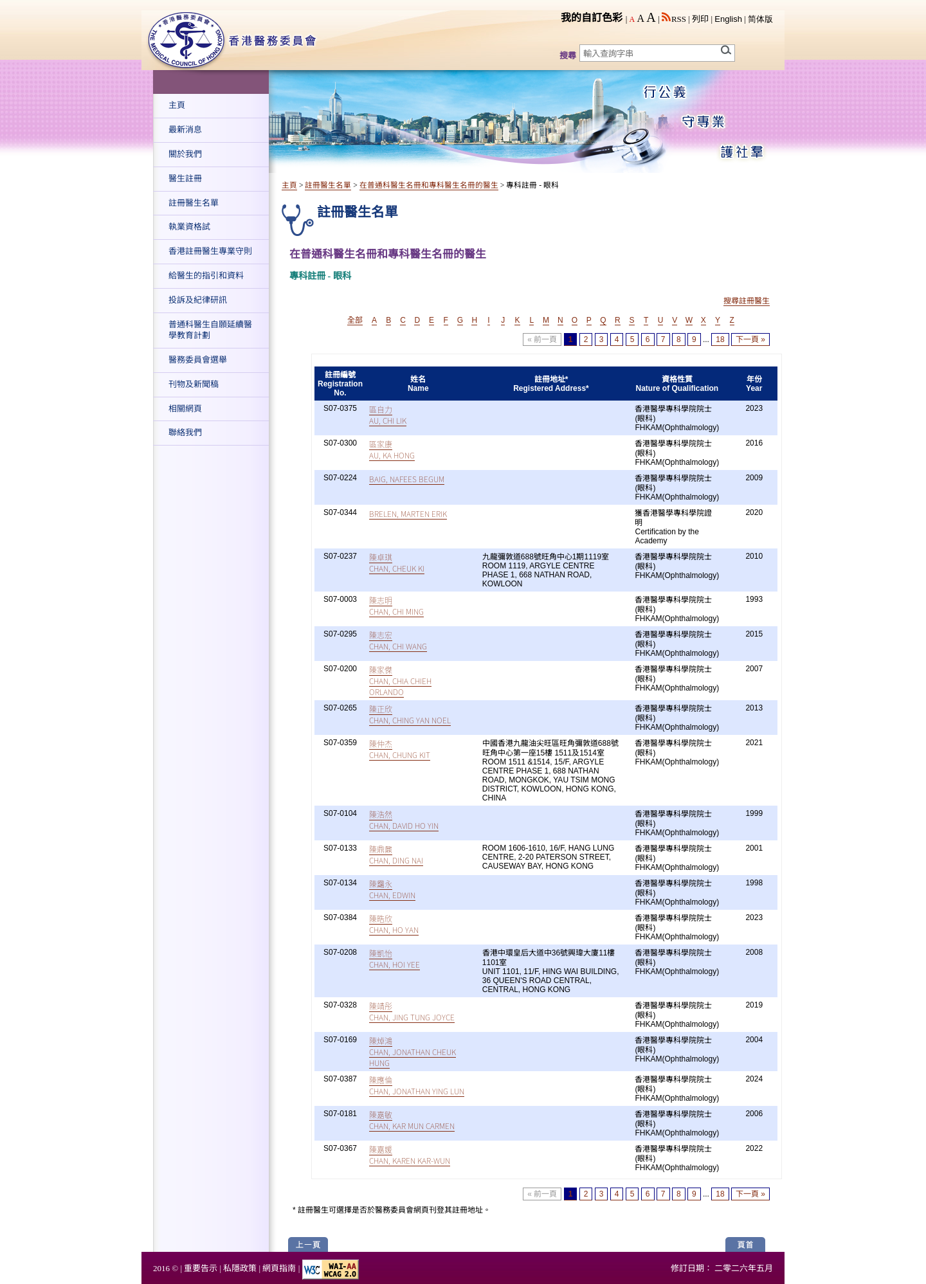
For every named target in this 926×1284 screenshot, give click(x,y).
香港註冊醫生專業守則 (210, 251)
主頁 (176, 105)
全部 (355, 320)
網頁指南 (279, 1268)
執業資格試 (189, 226)
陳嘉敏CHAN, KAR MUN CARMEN (412, 1120)
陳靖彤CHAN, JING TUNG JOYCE (412, 1011)
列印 (700, 19)
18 (720, 339)
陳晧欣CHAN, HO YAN (394, 924)
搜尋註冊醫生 (746, 300)
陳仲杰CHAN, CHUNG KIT (399, 749)
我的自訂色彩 (591, 17)
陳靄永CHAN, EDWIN (392, 889)
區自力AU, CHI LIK (387, 415)
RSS (674, 19)
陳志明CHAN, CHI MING (396, 606)
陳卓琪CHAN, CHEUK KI (396, 563)
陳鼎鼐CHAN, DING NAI (396, 854)
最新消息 (185, 129)
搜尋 (567, 55)
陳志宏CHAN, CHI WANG (398, 640)
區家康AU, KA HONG (392, 449)
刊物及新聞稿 (193, 384)
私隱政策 (240, 1268)
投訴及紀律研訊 (197, 300)
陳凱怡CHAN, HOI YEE (394, 959)
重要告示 (200, 1268)
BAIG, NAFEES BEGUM (406, 478)
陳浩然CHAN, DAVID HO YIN (404, 820)
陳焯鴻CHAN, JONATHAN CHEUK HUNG (412, 1051)
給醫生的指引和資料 (206, 275)
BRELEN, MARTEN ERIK (408, 513)
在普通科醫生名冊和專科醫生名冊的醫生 (428, 185)
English (728, 19)
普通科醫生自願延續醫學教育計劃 (210, 330)
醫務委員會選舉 (197, 360)
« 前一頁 (542, 339)
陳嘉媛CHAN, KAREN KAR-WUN (409, 1155)
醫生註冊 (185, 178)
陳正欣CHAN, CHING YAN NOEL (410, 714)
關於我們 (185, 154)
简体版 (760, 19)
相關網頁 (185, 408)
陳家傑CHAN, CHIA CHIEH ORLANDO (400, 680)
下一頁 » (750, 339)
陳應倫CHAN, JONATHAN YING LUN (416, 1085)
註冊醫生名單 (193, 203)
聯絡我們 (185, 432)
